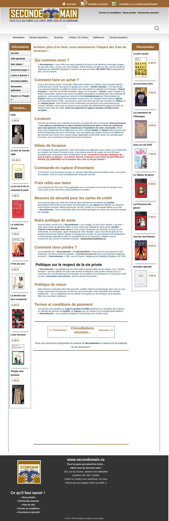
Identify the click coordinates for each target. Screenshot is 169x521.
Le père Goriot (140, 53)
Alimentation (19, 37)
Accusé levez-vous (143, 83)
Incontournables (19, 81)
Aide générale (18, 58)
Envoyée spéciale (142, 266)
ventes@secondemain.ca (87, 254)
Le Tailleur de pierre (143, 175)
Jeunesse (58, 37)
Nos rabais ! (17, 64)
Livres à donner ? (20, 75)
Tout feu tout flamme (144, 236)
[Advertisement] (81, 375)
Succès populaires (119, 37)
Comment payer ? (20, 70)
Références (98, 37)
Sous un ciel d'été (142, 145)
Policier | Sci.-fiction (78, 37)
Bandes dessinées (39, 37)
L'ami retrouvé (18, 334)
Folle (13, 115)
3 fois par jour (18, 263)
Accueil (15, 53)
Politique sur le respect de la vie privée (69, 265)
